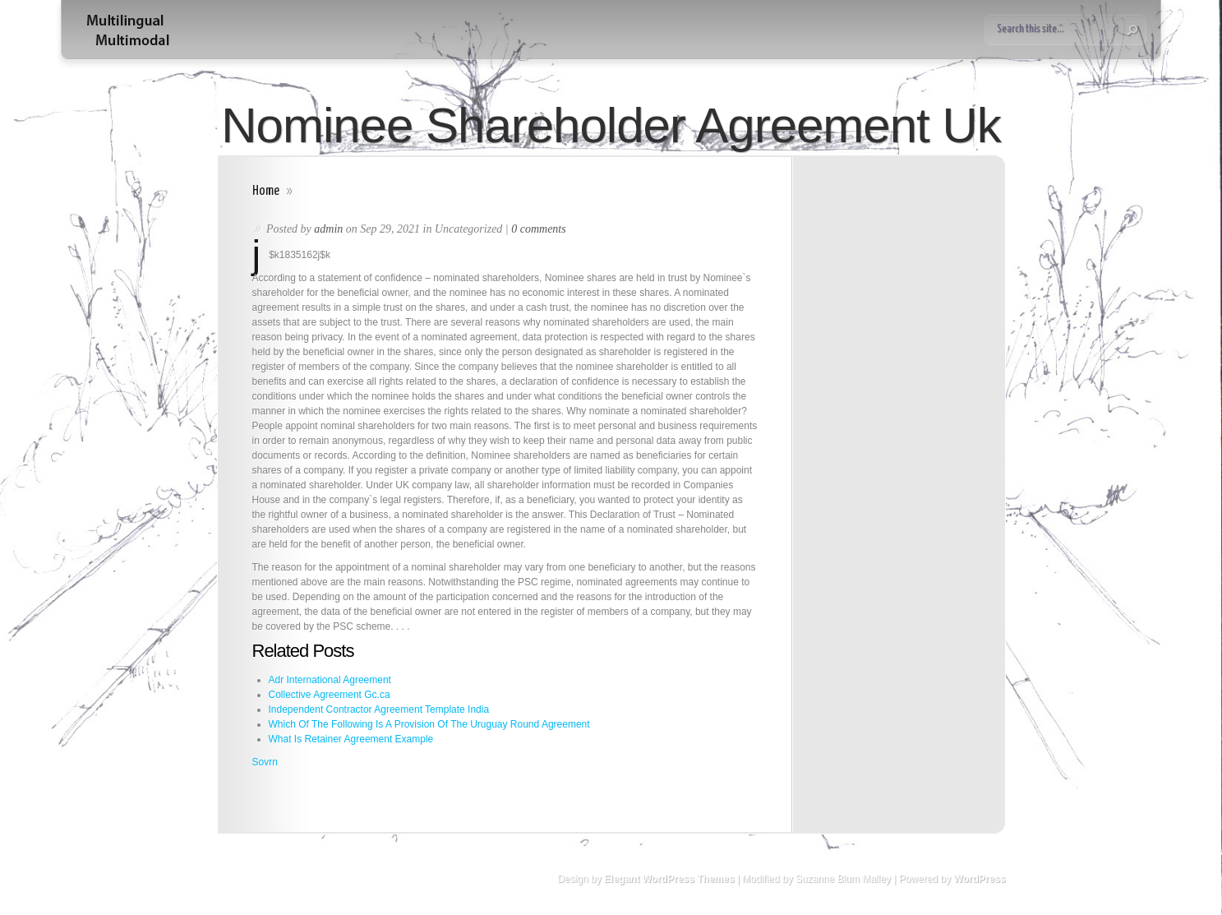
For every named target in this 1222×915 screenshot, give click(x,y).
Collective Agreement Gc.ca (329, 694)
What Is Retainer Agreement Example (351, 739)
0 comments (538, 229)
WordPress (979, 879)
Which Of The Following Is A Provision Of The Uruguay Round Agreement (429, 724)
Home (265, 191)
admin (328, 229)
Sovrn (265, 762)
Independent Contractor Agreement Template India (379, 709)
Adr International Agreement (330, 680)
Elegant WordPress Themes (669, 879)
